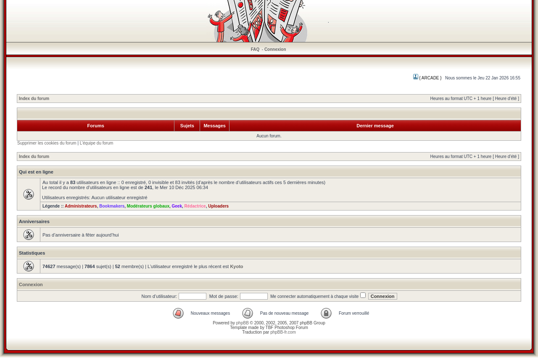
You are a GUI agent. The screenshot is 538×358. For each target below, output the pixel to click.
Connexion (275, 49)
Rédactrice (195, 206)
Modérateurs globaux (148, 206)
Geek (177, 206)
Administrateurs (81, 206)
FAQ (255, 49)
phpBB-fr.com (283, 332)
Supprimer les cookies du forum (46, 143)
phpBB (242, 323)
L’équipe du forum (96, 143)
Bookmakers (111, 206)
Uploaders (218, 206)
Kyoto (236, 266)
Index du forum (34, 98)
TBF (270, 327)
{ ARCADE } (427, 78)
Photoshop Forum (291, 327)
